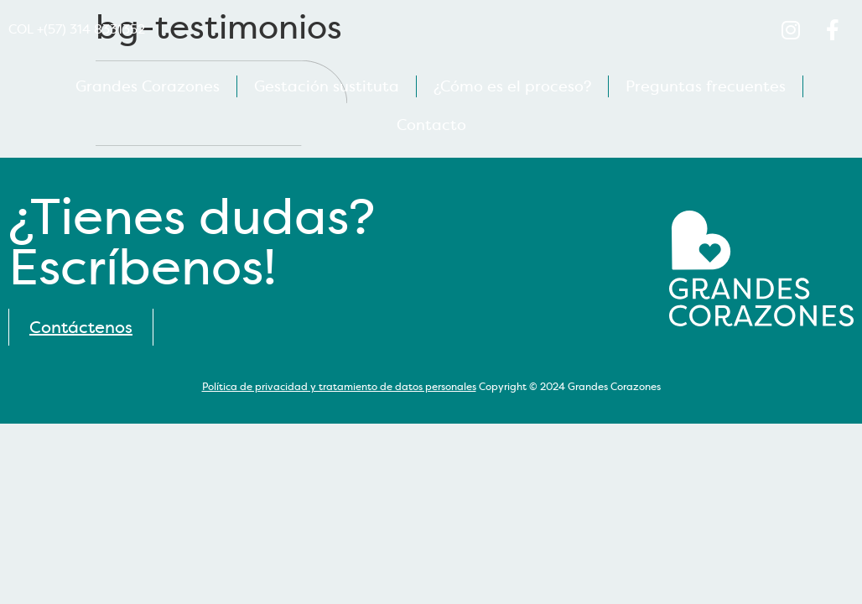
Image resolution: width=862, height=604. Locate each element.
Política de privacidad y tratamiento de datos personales (339, 386)
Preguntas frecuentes (706, 86)
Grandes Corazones (147, 86)
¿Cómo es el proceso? (512, 86)
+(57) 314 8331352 (91, 29)
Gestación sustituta (326, 86)
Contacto (431, 125)
